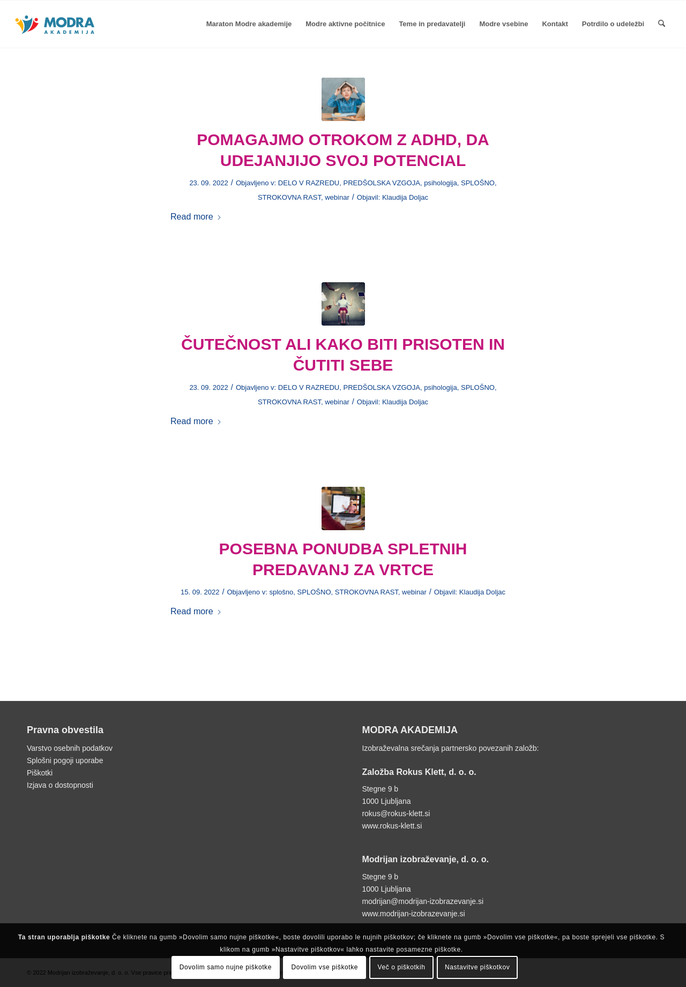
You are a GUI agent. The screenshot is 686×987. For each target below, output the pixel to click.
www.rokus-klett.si (392, 826)
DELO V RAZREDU (308, 183)
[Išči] (661, 24)
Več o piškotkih (401, 967)
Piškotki (40, 772)
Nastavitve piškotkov (477, 967)
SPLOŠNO (478, 183)
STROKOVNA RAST (289, 197)
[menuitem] (249, 24)
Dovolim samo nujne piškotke (226, 967)
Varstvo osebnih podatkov (70, 748)
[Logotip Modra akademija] (56, 34)
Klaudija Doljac (405, 197)
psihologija (440, 183)
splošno (281, 592)
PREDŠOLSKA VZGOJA (381, 183)
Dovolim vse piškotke (324, 967)
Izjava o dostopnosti (60, 785)
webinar (337, 197)
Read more (196, 216)
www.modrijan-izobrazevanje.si (413, 913)
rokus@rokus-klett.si (396, 813)
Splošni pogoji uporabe (65, 760)
